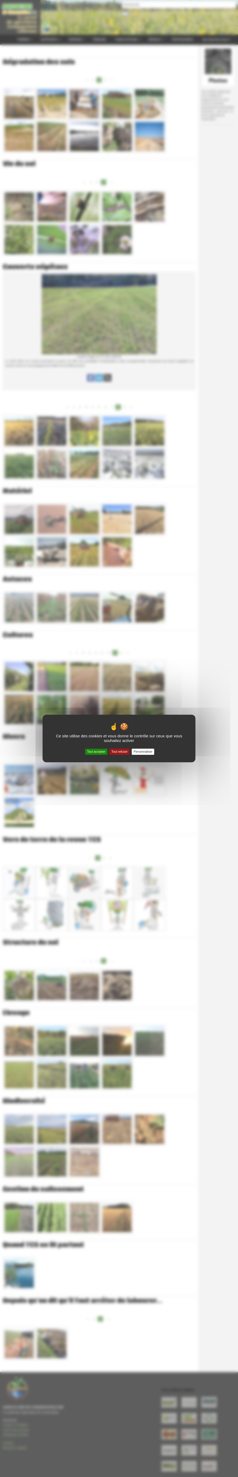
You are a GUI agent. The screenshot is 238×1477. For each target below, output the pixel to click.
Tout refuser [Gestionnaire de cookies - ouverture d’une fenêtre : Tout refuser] (119, 751)
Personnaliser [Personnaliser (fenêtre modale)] (143, 751)
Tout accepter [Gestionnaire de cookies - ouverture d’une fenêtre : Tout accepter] (96, 751)
